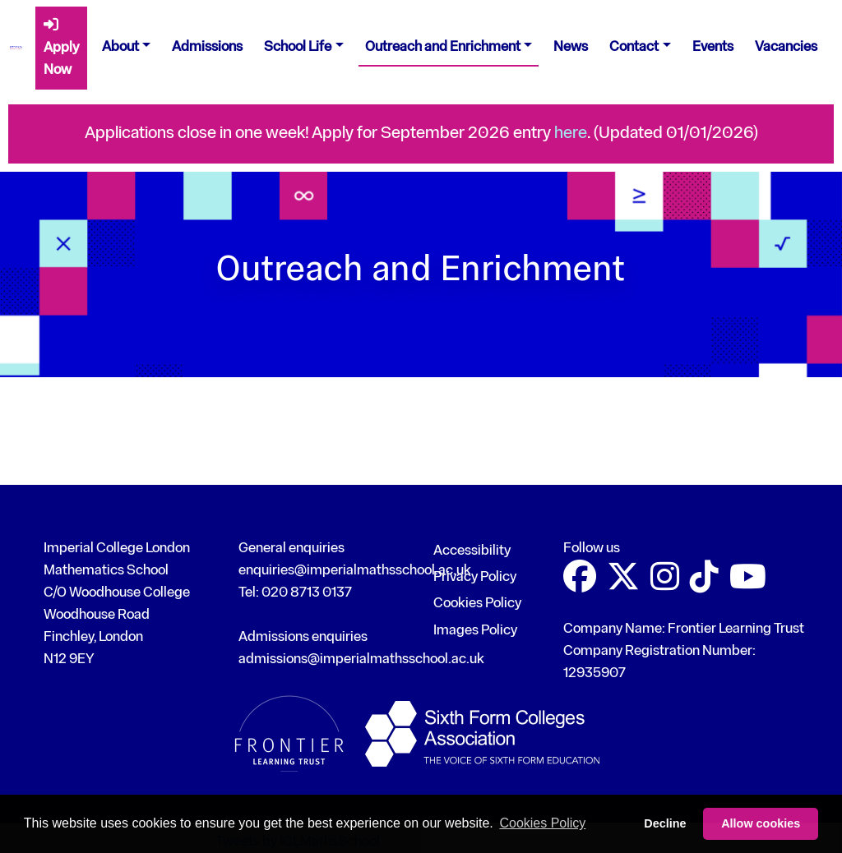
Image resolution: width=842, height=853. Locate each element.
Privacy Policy (474, 577)
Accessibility (472, 551)
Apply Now (61, 47)
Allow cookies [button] (760, 823)
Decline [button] (665, 823)
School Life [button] (297, 47)
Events (712, 47)
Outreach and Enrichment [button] (442, 47)
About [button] (120, 47)
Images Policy (475, 631)
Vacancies (786, 47)
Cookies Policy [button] (542, 823)
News (570, 47)
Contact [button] (634, 47)
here (570, 133)
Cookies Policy (477, 603)
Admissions (207, 47)
